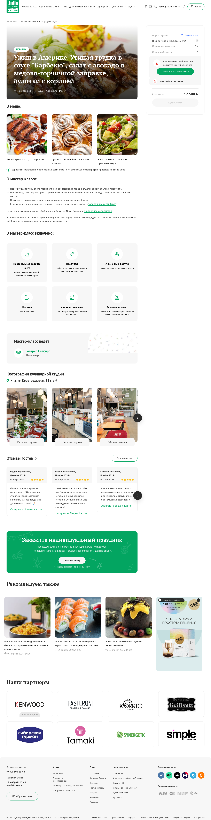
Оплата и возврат (99, 817)
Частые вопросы (97, 787)
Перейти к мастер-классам (175, 71)
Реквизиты (94, 797)
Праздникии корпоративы (60, 779)
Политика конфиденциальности (154, 817)
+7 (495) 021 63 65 (16, 782)
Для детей (117, 6)
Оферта (131, 817)
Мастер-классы (29, 6)
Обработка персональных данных (188, 817)
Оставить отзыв (124, 458)
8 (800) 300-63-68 (167, 6)
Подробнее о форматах (98, 211)
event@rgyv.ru (14, 784)
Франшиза (117, 797)
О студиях (94, 773)
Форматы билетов (98, 778)
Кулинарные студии (49, 6)
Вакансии (94, 802)
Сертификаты (103, 6)
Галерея (93, 792)
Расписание (12, 21)
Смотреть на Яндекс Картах (26, 509)
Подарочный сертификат (64, 790)
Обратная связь (22, 796)
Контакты (94, 783)
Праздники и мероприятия (78, 6)
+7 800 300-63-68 (16, 771)
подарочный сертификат (102, 204)
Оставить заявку (72, 560)
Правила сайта (117, 817)
